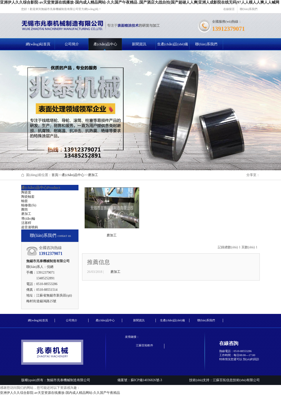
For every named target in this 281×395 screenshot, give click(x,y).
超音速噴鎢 (29, 227)
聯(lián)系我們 (248, 9)
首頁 (55, 175)
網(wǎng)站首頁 (38, 44)
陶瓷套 (26, 192)
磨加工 (93, 175)
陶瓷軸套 (28, 196)
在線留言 (229, 9)
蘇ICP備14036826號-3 (146, 380)
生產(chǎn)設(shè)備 (172, 44)
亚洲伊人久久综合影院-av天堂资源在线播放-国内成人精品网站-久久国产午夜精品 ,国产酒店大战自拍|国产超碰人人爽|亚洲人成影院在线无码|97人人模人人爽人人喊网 (139, 2)
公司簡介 (72, 44)
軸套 (24, 201)
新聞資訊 (139, 44)
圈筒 (24, 209)
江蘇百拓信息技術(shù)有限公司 (236, 380)
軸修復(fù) (28, 205)
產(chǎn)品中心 (105, 44)
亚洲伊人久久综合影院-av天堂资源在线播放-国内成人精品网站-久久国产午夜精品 (60, 393)
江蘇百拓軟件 (144, 345)
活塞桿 (26, 223)
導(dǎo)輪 (28, 218)
